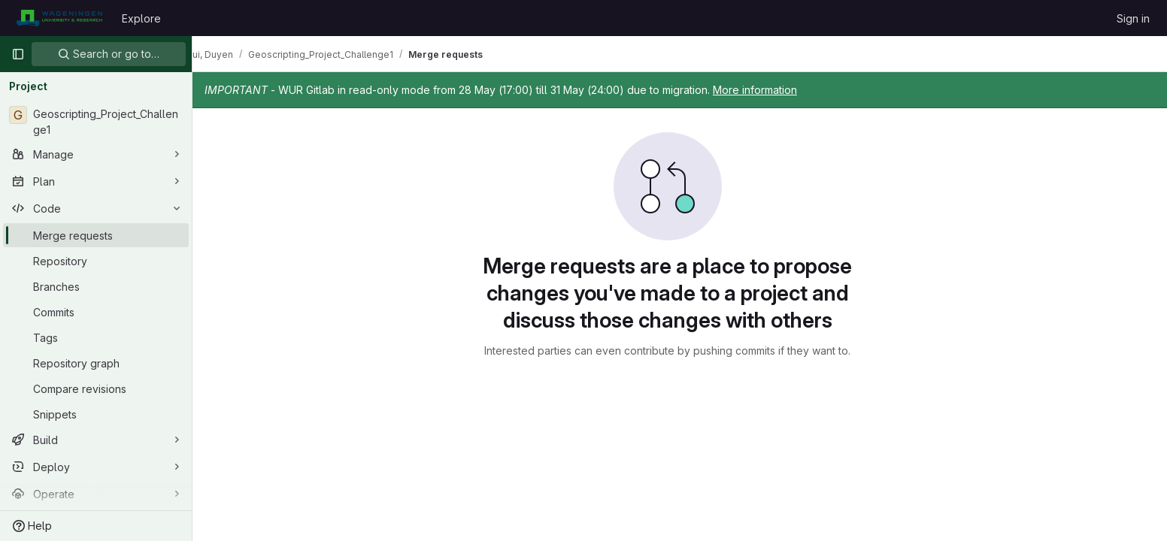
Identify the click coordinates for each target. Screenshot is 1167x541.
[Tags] (96, 337)
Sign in (1133, 18)
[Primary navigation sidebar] (18, 54)
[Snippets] (96, 414)
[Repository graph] (96, 363)
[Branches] (96, 286)
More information (779, 89)
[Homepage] (59, 18)
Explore (141, 18)
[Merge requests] (96, 235)
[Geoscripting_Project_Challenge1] (96, 122)
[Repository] (96, 261)
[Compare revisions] (96, 388)
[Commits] (96, 312)
